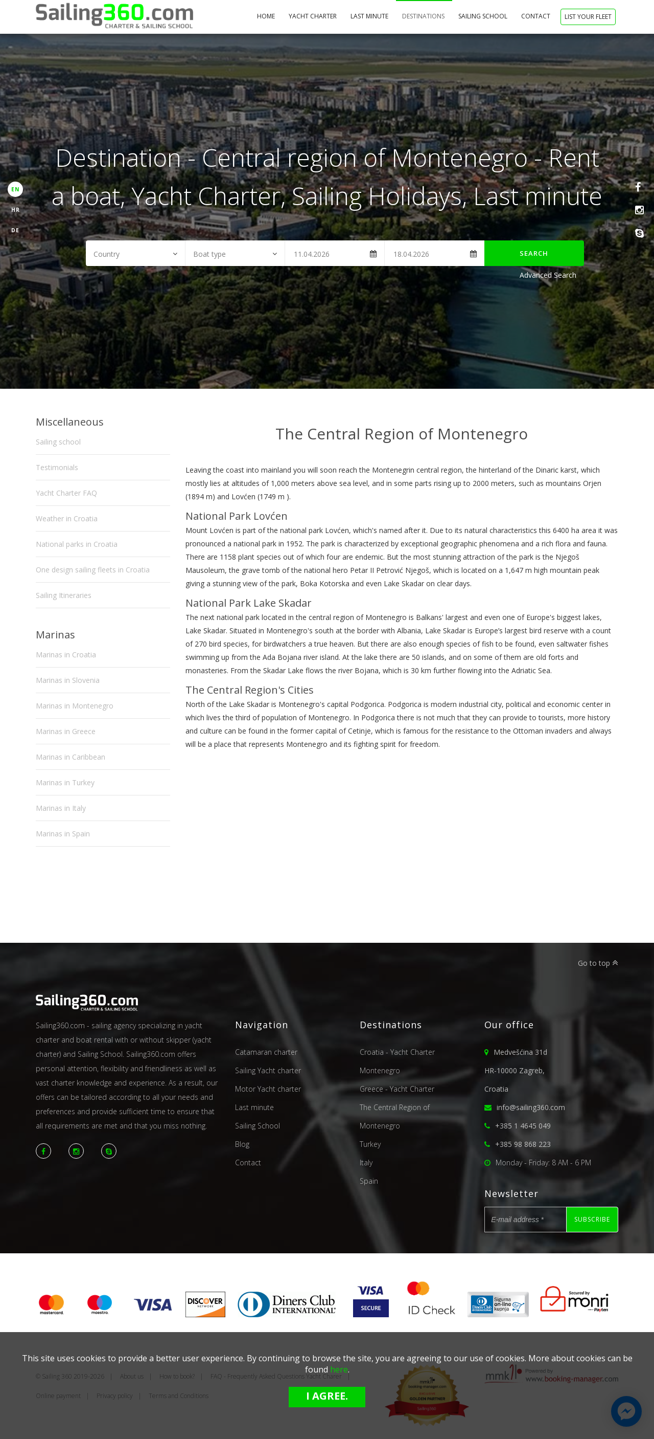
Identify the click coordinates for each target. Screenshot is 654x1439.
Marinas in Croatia (66, 654)
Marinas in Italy (61, 808)
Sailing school (58, 442)
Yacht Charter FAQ (66, 493)
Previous (199, 453)
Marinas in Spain (63, 833)
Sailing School (483, 16)
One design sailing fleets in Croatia (93, 569)
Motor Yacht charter (268, 1089)
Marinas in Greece (66, 731)
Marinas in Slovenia (68, 680)
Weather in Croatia (67, 518)
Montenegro (380, 1070)
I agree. (327, 1396)
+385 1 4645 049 (523, 1126)
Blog (242, 1144)
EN (15, 189)
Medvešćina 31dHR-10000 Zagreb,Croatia (515, 1070)
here (339, 1369)
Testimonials (57, 467)
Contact (536, 16)
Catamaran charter (266, 1052)
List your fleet (588, 16)
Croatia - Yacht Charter (397, 1052)
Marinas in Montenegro (74, 706)
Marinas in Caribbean (70, 757)
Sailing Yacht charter (268, 1070)
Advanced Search (548, 275)
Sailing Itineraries (63, 595)
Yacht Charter (313, 16)
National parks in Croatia (77, 544)
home (266, 16)
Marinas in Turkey (65, 782)
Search (534, 253)
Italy (366, 1162)
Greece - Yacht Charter (397, 1089)
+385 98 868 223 (523, 1144)
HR (15, 209)
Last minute (370, 16)
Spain (369, 1181)
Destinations (424, 16)
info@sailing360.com (531, 1107)
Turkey (370, 1144)
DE (15, 230)
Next (605, 453)
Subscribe (592, 1219)
